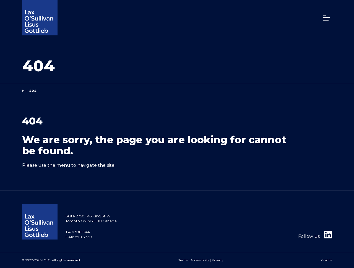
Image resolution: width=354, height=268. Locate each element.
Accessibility (200, 260)
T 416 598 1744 (78, 232)
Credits (326, 260)
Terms (183, 260)
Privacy (217, 260)
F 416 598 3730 (79, 237)
